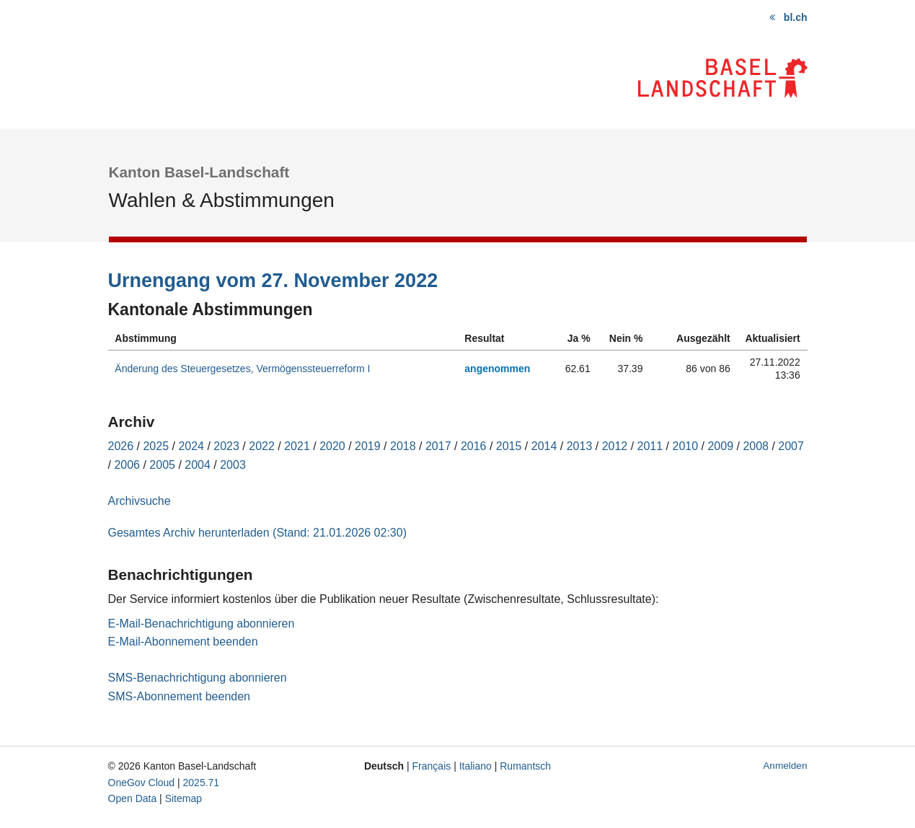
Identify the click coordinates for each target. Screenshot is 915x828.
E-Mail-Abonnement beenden (183, 641)
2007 (791, 446)
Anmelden (785, 765)
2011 (650, 446)
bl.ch (796, 17)
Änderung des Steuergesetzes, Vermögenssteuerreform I (242, 368)
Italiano (475, 766)
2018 (403, 446)
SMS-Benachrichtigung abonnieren (197, 677)
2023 (226, 446)
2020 (332, 446)
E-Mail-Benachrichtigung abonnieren (201, 623)
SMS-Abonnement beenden (179, 696)
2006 (127, 465)
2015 (509, 446)
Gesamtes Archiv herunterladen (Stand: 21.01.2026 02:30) (257, 533)
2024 (191, 446)
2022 (262, 446)
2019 (368, 446)
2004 (198, 465)
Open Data (132, 798)
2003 (233, 465)
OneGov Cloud (141, 782)
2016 (474, 446)
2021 (297, 446)
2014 (544, 446)
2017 (438, 446)
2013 (580, 446)
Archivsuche (139, 501)
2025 (156, 446)
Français (431, 766)
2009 (720, 446)
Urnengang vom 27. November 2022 (273, 280)
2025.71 (201, 782)
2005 (162, 465)
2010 (686, 446)
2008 (756, 446)
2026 (121, 446)
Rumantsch (525, 766)
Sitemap (183, 798)
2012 (615, 446)
